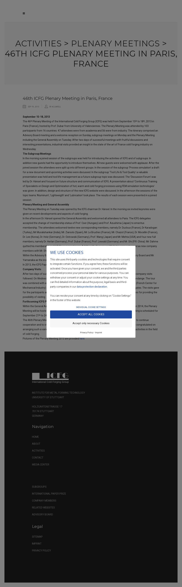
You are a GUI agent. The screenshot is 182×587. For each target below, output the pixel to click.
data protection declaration (92, 286)
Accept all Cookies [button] (91, 314)
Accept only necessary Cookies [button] (91, 323)
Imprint (98, 332)
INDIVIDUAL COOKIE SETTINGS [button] (91, 307)
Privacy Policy (86, 332)
